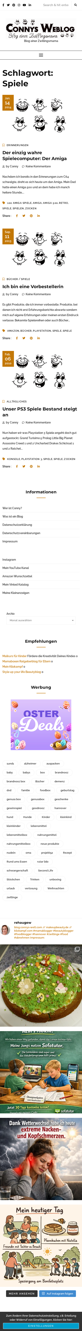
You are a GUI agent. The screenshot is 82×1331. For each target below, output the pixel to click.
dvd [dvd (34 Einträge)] (9, 790)
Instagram (9, 559)
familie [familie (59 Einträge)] (25, 790)
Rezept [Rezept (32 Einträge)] (67, 852)
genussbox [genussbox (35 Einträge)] (37, 799)
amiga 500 (50, 203)
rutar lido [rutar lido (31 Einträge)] (42, 861)
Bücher (12, 279)
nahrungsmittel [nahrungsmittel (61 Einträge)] (47, 834)
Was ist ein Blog (12, 516)
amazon (13, 330)
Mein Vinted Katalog (15, 584)
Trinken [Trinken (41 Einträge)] (34, 879)
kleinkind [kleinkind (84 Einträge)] (65, 817)
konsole (13, 459)
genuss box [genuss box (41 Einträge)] (14, 799)
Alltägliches (17, 401)
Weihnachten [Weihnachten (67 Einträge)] (55, 888)
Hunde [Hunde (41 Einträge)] (27, 817)
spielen (18, 208)
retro (63, 203)
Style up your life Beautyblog (21, 672)
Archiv (10, 613)
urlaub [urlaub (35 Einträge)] (11, 888)
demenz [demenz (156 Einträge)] (60, 781)
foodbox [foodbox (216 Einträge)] (45, 790)
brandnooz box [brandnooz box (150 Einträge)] (16, 781)
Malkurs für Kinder (14, 656)
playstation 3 (31, 459)
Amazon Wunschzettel (17, 576)
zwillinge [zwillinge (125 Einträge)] (12, 897)
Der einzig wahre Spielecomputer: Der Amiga (34, 155)
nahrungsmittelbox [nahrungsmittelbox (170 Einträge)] (18, 843)
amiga (37, 203)
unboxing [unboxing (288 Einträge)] (55, 879)
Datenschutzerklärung (17, 524)
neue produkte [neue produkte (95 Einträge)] (50, 843)
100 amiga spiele (19, 203)
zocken (31, 208)
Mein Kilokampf (12, 666)
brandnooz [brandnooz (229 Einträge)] (61, 772)
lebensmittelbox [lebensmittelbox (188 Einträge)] (17, 834)
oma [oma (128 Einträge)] (28, 852)
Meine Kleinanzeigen (15, 592)
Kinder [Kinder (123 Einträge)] (46, 817)
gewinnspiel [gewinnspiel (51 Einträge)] (14, 808)
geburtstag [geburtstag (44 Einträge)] (67, 790)
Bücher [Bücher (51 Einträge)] (39, 781)
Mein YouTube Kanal (15, 568)
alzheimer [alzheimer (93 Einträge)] (30, 763)
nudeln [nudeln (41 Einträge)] (11, 852)
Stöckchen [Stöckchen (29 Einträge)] (13, 879)
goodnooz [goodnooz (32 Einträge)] (38, 808)
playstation (42, 330)
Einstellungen (41, 1326)
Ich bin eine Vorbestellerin (32, 286)
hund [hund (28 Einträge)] (10, 817)
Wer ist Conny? (12, 508)
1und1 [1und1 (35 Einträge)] (10, 763)
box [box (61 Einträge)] (42, 772)
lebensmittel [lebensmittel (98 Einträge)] (39, 825)
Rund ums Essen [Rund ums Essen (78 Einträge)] (17, 861)
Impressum (10, 541)
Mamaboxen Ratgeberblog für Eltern (26, 661)
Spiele (7, 208)
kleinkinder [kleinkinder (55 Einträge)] (14, 825)
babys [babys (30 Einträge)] (26, 772)
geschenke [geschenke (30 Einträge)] (61, 799)
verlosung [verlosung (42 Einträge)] (31, 888)
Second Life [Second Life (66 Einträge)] (45, 870)
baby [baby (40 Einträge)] (10, 772)
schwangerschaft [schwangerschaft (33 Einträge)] (17, 870)
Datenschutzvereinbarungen (21, 533)
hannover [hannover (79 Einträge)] (60, 808)
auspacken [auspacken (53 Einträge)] (53, 763)
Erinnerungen (17, 145)
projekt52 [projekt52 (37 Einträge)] (47, 852)
